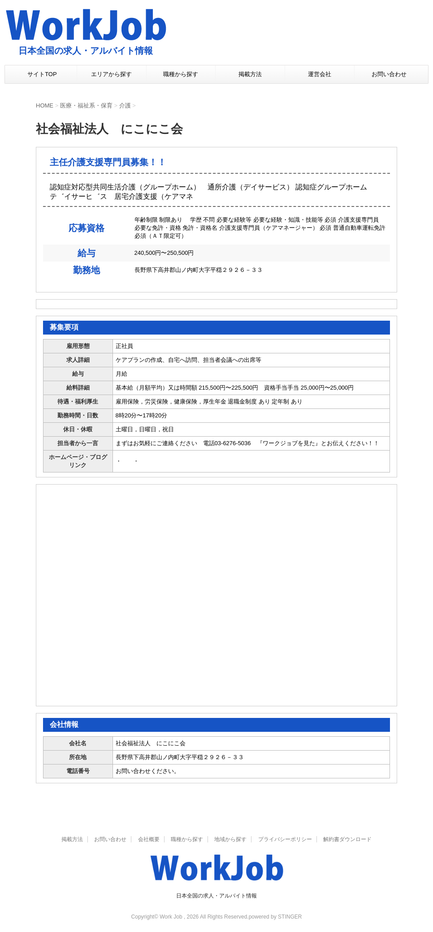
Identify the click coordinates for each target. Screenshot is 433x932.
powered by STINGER (275, 917)
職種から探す (180, 74)
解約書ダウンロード (347, 839)
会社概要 (149, 839)
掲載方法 (250, 74)
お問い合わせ (389, 74)
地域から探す (230, 839)
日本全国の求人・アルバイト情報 (216, 896)
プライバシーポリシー (285, 839)
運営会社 (319, 74)
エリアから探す (111, 74)
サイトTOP (42, 74)
